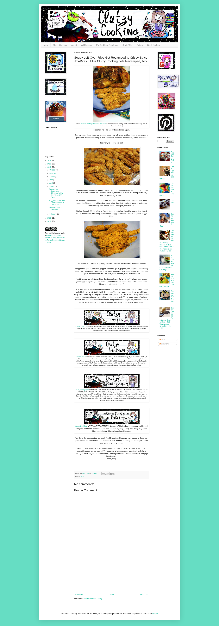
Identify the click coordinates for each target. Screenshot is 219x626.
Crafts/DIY (127, 45)
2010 (49, 221)
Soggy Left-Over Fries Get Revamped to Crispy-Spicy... (57, 203)
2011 (49, 218)
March (52, 186)
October (52, 170)
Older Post (144, 595)
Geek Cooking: (81, 426)
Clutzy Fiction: (81, 357)
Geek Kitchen (153, 45)
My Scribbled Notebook (107, 45)
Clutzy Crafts (80, 326)
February (53, 214)
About (74, 45)
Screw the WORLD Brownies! (56, 209)
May (51, 180)
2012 (49, 167)
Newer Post (79, 595)
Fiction (139, 45)
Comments (164, 344)
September (53, 173)
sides (82, 477)
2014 (49, 161)
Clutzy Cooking (60, 45)
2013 (49, 164)
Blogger (155, 614)
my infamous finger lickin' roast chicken (93, 124)
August (52, 176)
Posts (162, 340)
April (51, 183)
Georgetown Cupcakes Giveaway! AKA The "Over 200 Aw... (56, 193)
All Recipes (86, 45)
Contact (172, 201)
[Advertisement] (112, 572)
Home (45, 45)
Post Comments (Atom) (93, 599)
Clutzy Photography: (82, 390)
